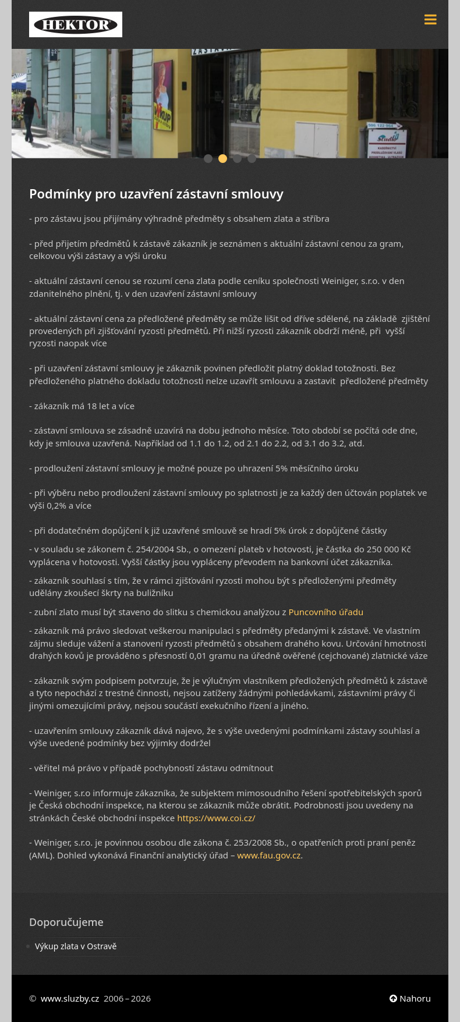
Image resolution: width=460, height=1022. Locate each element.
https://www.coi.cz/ (216, 818)
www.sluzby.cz (70, 998)
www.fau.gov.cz (268, 855)
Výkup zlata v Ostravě (75, 946)
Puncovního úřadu (325, 612)
